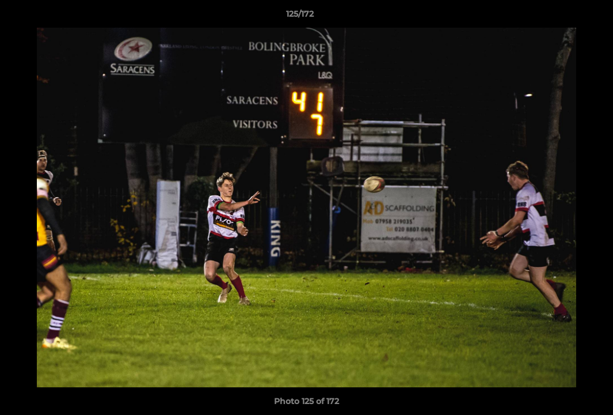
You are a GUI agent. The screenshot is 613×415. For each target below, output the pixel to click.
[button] (565, 17)
